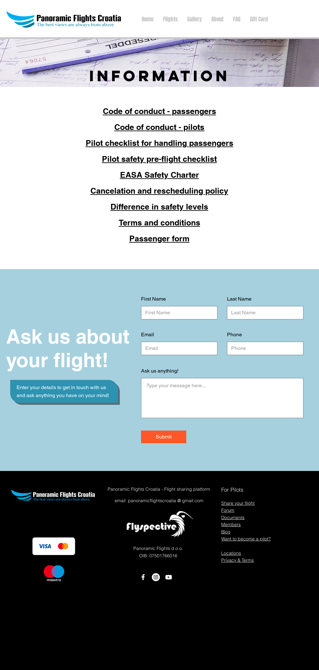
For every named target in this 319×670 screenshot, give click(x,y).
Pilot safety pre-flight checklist (159, 159)
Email (147, 334)
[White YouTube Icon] (169, 577)
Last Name (239, 299)
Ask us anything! (159, 371)
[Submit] (163, 437)
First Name (153, 299)
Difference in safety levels (159, 206)
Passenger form (159, 238)
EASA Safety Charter (159, 175)
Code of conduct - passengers (159, 111)
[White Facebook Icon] (143, 577)
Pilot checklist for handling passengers (159, 143)
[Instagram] (156, 577)
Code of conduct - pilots (159, 127)
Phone (234, 334)
